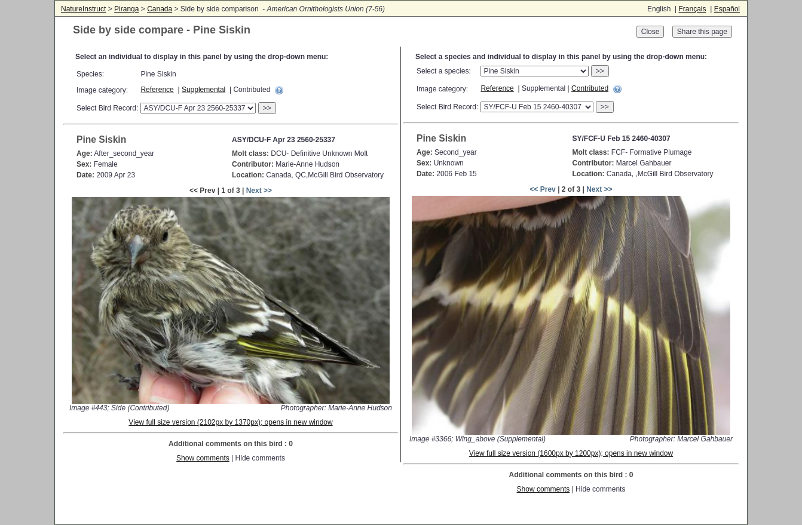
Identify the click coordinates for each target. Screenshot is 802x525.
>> (267, 108)
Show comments (202, 458)
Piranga (126, 9)
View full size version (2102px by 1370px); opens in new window (230, 422)
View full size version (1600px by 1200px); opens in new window (571, 453)
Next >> (259, 190)
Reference (156, 89)
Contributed (589, 88)
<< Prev (542, 189)
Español (727, 9)
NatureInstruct (83, 9)
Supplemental (203, 89)
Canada (159, 9)
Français (692, 9)
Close (650, 31)
